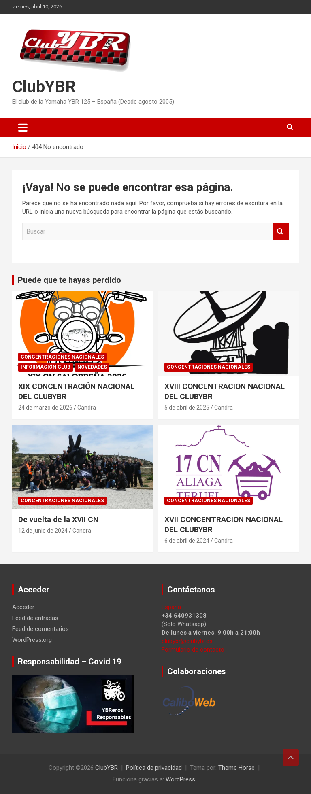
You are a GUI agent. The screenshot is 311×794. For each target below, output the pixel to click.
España (171, 607)
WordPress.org (32, 639)
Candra (86, 407)
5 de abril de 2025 (186, 407)
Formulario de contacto (193, 649)
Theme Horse (236, 767)
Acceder (23, 607)
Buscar (281, 232)
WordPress (180, 779)
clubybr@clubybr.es (187, 641)
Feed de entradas (35, 618)
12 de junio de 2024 (43, 530)
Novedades (92, 367)
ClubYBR (44, 86)
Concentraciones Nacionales (62, 357)
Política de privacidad (154, 767)
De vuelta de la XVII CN (58, 519)
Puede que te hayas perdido (69, 280)
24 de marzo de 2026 (45, 407)
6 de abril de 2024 (186, 540)
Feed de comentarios (40, 629)
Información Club (45, 367)
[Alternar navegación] (23, 127)
